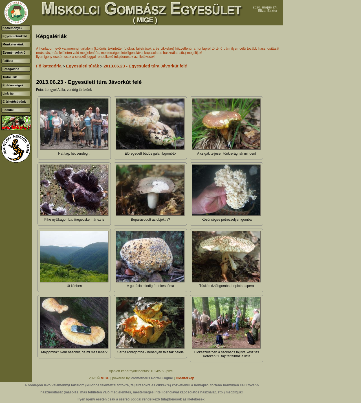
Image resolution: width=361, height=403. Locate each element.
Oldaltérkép (185, 378)
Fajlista (8, 60)
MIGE (105, 378)
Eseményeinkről (14, 52)
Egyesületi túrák (82, 65)
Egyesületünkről (15, 36)
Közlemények (12, 28)
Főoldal (8, 109)
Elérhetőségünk (14, 101)
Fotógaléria (11, 69)
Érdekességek (13, 85)
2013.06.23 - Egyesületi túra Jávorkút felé (145, 65)
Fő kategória (48, 65)
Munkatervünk (13, 44)
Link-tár (8, 93)
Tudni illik (10, 77)
